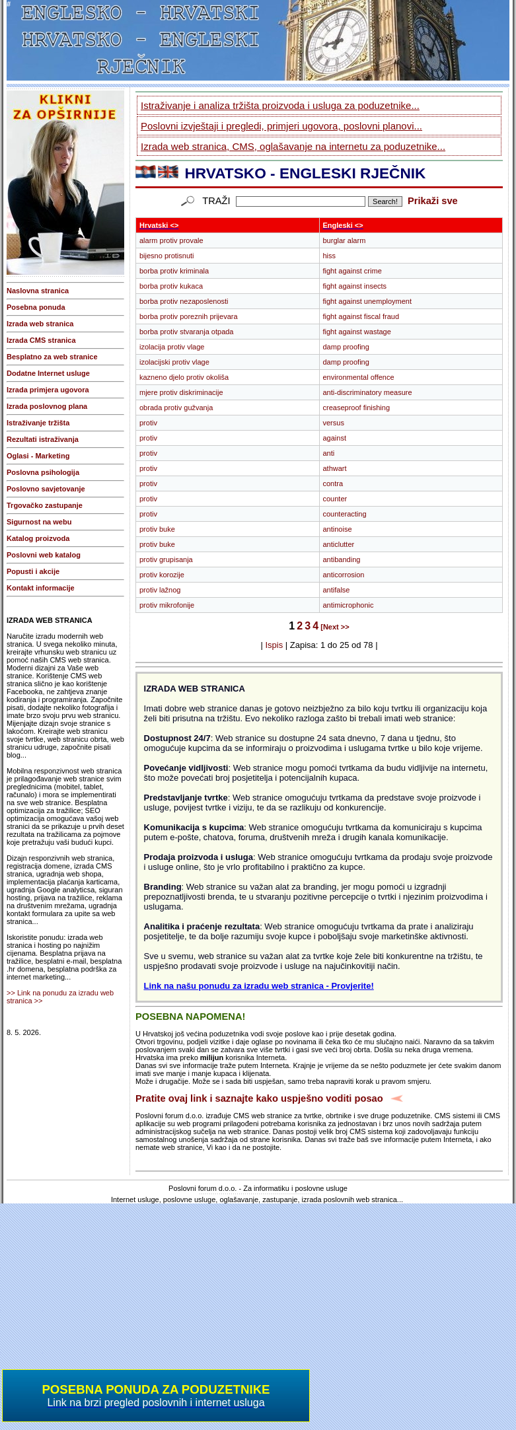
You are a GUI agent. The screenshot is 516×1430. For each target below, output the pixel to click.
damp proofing (346, 347)
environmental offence (358, 377)
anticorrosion (344, 575)
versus (333, 423)
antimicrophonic (348, 605)
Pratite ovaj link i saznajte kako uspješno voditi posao (259, 1098)
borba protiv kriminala (174, 271)
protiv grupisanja (166, 559)
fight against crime (352, 271)
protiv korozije (161, 575)
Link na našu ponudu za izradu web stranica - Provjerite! (259, 986)
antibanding (342, 559)
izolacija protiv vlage (171, 347)
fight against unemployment (367, 301)
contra (333, 483)
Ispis (274, 645)
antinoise (337, 529)
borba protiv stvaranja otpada (186, 332)
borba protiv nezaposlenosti (184, 301)
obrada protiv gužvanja (176, 407)
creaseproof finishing (356, 407)
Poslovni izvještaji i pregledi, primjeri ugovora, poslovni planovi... (281, 125)
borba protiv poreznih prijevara (188, 316)
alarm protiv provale (171, 240)
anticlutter (339, 544)
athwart (335, 468)
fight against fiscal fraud (361, 316)
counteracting (345, 514)
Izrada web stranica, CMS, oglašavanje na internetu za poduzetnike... (293, 146)
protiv (148, 423)
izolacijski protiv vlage (174, 362)
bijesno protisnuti (166, 256)
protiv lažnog (159, 590)
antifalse (336, 590)
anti (329, 453)
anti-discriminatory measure (367, 392)
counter (335, 499)
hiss (329, 256)
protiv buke (157, 529)
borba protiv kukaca (171, 286)
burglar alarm (344, 240)
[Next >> (334, 627)
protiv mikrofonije (166, 605)
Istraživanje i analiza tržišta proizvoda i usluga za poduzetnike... (280, 105)
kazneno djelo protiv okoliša (184, 377)
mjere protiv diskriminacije (181, 392)
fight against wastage (357, 332)
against (334, 438)
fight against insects (355, 286)
